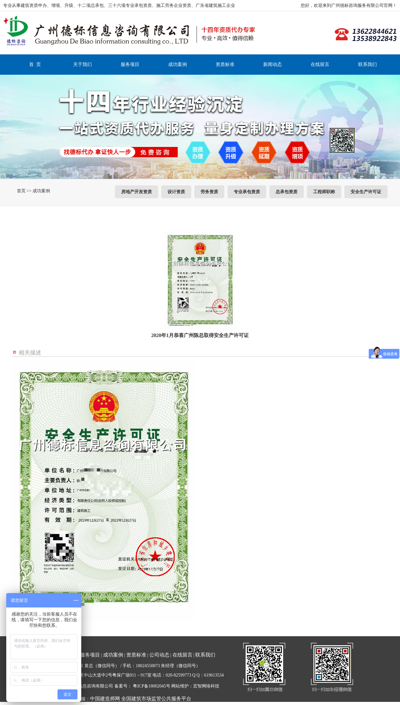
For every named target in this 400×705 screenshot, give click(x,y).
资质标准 (225, 64)
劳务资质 (209, 191)
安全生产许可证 (366, 191)
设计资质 (176, 191)
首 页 (35, 64)
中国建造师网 (105, 698)
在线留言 (320, 64)
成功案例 (177, 64)
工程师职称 (324, 191)
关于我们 (82, 64)
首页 (21, 191)
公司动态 (159, 654)
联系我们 (367, 64)
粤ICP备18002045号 (151, 686)
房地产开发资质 (136, 191)
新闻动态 (272, 64)
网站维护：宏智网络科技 (195, 686)
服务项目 (130, 64)
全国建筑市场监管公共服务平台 (156, 698)
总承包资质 (287, 191)
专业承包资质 (247, 191)
